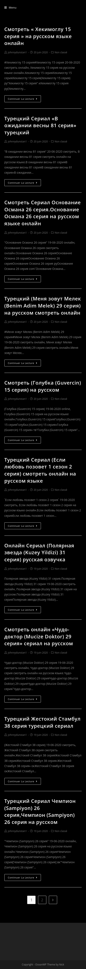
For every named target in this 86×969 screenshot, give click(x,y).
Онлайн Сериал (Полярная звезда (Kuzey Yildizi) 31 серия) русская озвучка (39, 552)
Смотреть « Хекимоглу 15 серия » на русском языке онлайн (38, 36)
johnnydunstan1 (17, 52)
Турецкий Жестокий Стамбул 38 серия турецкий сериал (42, 722)
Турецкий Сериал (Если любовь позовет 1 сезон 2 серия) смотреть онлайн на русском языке (40, 470)
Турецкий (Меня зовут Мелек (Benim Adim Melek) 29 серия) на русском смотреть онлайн (42, 305)
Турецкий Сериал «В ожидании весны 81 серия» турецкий (40, 125)
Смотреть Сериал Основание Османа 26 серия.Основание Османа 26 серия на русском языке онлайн (42, 213)
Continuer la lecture (22, 98)
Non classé (61, 52)
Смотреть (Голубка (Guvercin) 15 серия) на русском (42, 386)
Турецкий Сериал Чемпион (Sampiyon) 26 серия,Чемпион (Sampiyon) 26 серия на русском (40, 811)
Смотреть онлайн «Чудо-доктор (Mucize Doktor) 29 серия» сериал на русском (38, 636)
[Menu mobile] (10, 7)
